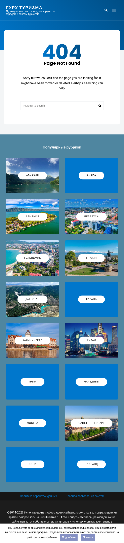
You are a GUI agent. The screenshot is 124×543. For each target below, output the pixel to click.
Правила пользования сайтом (85, 496)
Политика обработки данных (38, 496)
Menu (114, 10)
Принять (88, 537)
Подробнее (68, 537)
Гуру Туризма (24, 7)
